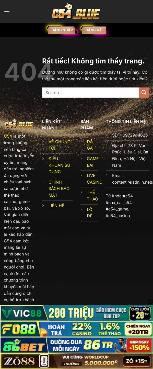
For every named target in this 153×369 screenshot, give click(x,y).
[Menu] (7, 11)
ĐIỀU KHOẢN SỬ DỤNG (59, 165)
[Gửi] (144, 92)
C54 (8, 136)
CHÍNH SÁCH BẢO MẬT (59, 189)
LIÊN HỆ (56, 205)
